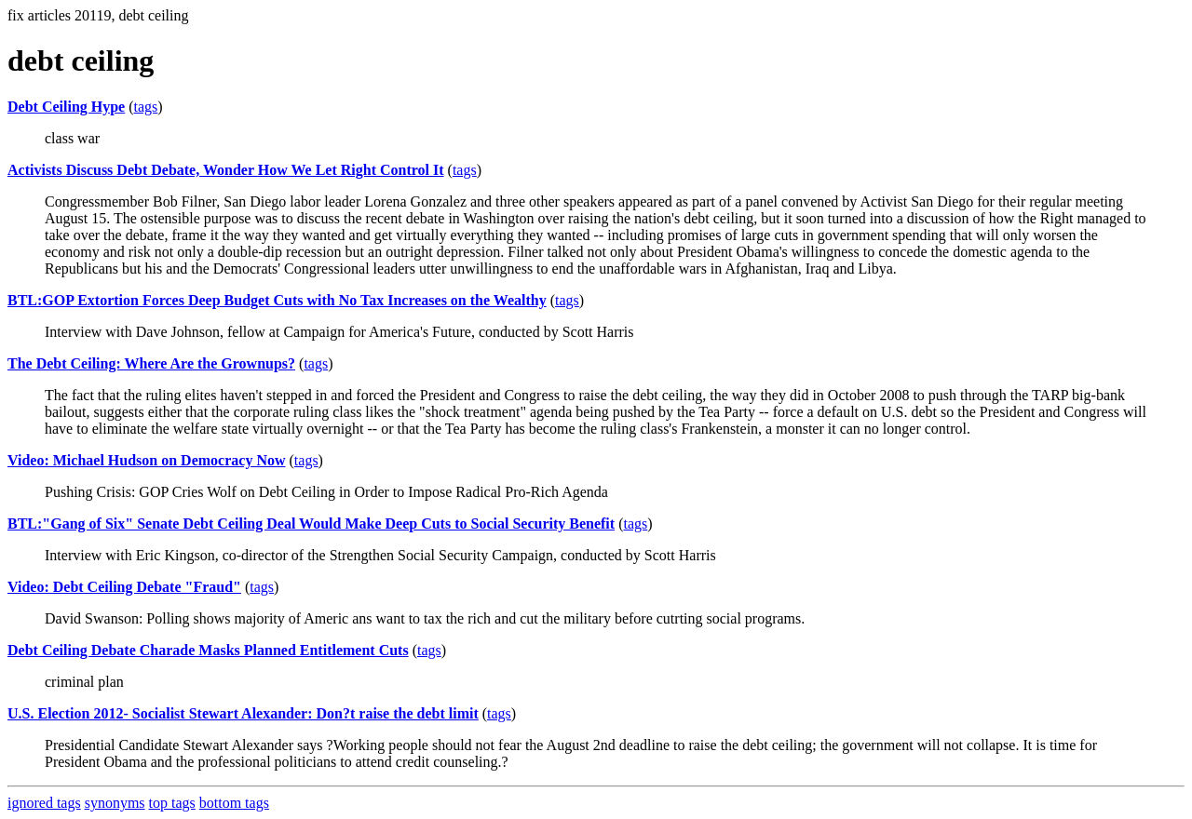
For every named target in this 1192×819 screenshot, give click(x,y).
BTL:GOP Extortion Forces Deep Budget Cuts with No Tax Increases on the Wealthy (277, 300)
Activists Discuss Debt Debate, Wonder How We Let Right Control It (225, 170)
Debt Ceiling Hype (66, 106)
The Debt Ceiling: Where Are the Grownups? (151, 363)
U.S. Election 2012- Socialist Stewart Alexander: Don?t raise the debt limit (243, 713)
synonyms (115, 803)
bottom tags (234, 803)
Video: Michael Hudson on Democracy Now (146, 460)
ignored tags (44, 803)
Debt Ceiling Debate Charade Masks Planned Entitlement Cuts (208, 650)
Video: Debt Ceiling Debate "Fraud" (124, 587)
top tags (172, 803)
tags (146, 106)
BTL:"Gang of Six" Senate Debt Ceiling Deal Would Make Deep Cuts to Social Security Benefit (311, 523)
